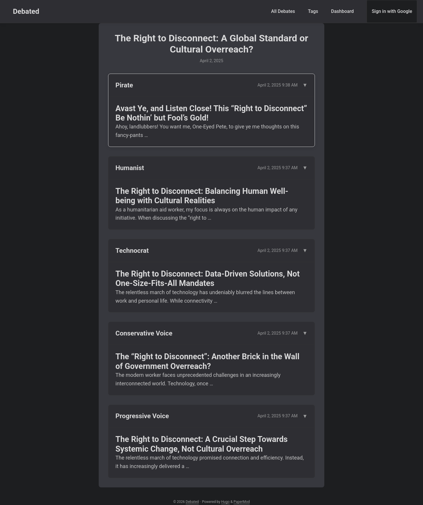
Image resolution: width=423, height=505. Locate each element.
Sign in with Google (392, 11)
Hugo (225, 502)
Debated (26, 11)
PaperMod (242, 502)
